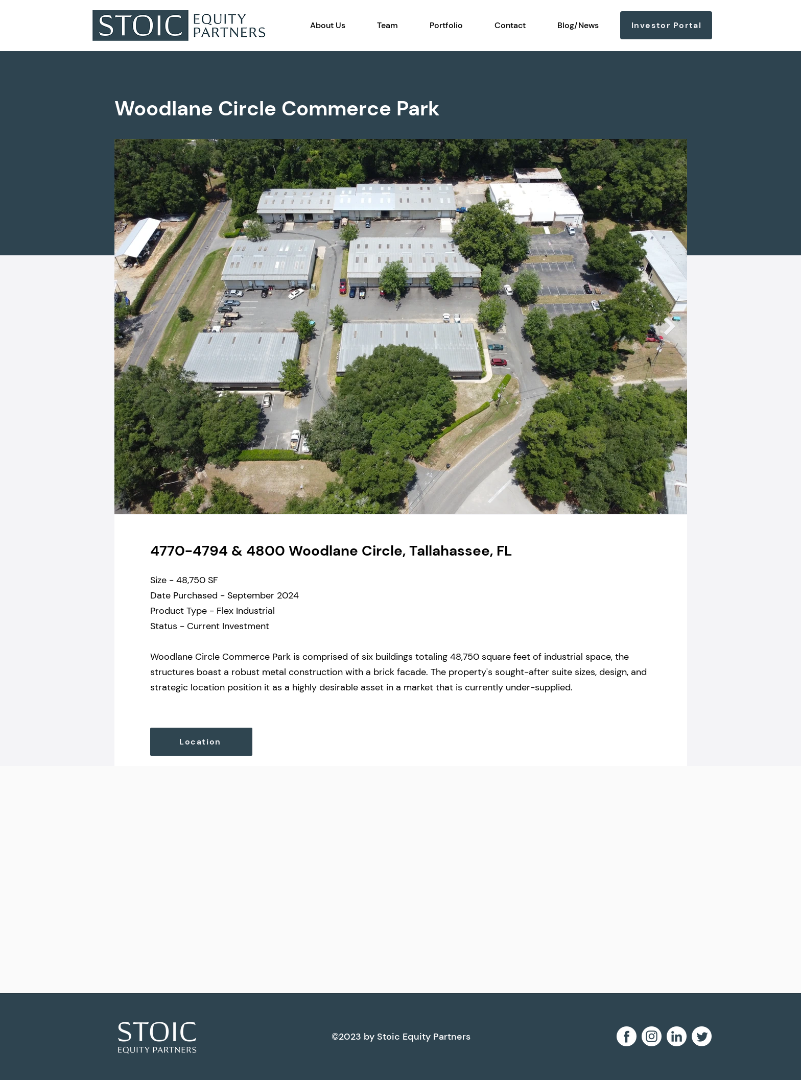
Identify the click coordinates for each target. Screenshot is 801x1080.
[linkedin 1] (677, 1036)
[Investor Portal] (666, 25)
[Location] (201, 742)
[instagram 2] (652, 1036)
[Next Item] (669, 326)
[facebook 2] (627, 1036)
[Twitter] (702, 1036)
